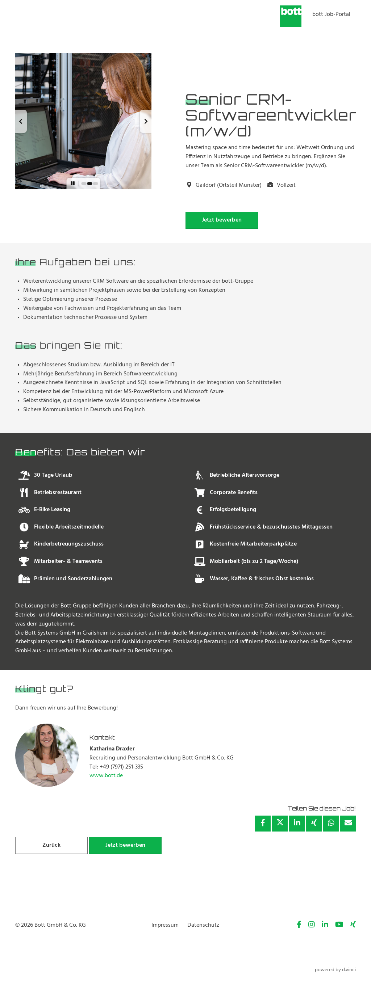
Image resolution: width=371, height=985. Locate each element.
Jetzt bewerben (222, 220)
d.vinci (349, 970)
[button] (21, 121)
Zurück (51, 845)
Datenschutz (203, 925)
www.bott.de (106, 775)
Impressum (165, 925)
